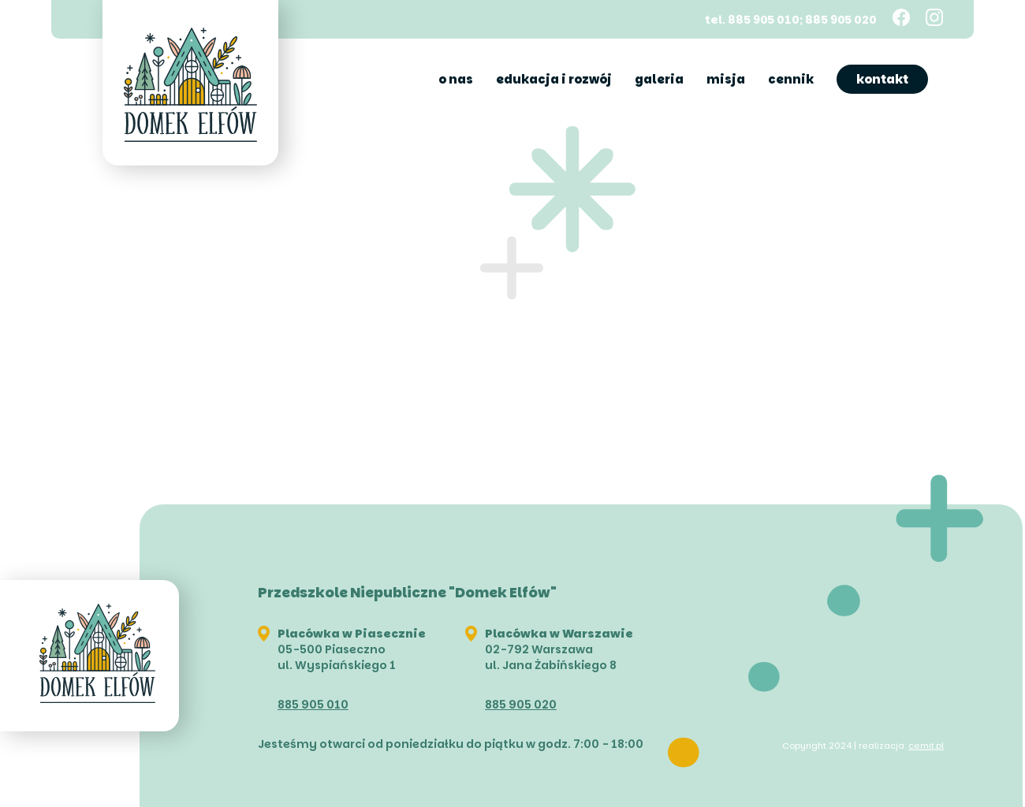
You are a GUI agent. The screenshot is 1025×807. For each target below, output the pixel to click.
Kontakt (882, 79)
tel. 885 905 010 (752, 19)
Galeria (659, 79)
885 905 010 (313, 704)
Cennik (791, 79)
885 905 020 (521, 704)
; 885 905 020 (838, 19)
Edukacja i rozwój (554, 79)
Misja (725, 79)
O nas (455, 79)
